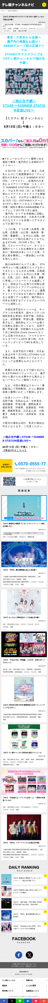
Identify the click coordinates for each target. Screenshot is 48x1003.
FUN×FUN (29, 669)
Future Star (37, 669)
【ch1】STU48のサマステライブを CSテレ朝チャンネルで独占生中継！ (14, 11)
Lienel (27, 759)
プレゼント (22, 537)
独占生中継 (22, 31)
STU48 (15, 29)
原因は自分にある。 (8, 764)
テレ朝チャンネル (8, 980)
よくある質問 (31, 986)
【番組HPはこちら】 (15, 450)
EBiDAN (19, 579)
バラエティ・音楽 (9, 31)
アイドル (23, 29)
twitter (29, 955)
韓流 (4, 719)
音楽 (22, 584)
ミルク (17, 584)
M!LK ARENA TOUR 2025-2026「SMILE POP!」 (16, 582)
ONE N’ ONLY (39, 759)
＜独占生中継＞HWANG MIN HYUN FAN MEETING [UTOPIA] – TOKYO (22, 714)
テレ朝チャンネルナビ (18, 4)
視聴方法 (29, 980)
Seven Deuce (18, 672)
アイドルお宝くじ (26, 807)
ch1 (4, 29)
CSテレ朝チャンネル (9, 579)
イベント (33, 582)
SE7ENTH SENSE (8, 672)
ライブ (37, 624)
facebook (18, 955)
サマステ (32, 29)
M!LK (24, 579)
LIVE (9, 29)
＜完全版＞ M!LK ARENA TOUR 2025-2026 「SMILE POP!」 (19, 576)
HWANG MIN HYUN (22, 717)
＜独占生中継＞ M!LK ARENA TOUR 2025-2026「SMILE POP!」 (20, 849)
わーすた (5, 627)
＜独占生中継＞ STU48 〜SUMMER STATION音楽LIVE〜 (22, 25)
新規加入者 (31, 537)
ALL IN (5, 669)
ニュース (40, 582)
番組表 (4, 986)
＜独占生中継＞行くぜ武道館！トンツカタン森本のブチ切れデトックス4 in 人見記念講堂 (23, 533)
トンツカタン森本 (12, 537)
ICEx (22, 759)
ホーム (3, 11)
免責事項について (32, 991)
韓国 (39, 717)
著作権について (8, 991)
